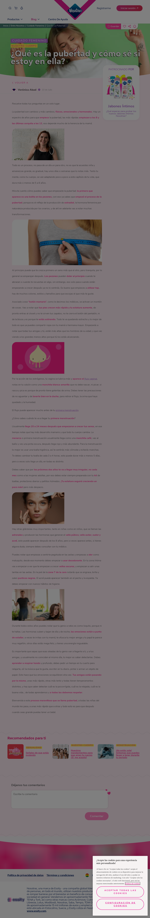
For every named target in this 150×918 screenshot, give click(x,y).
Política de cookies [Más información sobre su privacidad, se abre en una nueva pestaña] (132, 883)
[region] (120, 886)
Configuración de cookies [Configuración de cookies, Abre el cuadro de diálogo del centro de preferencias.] (120, 904)
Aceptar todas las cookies (120, 891)
